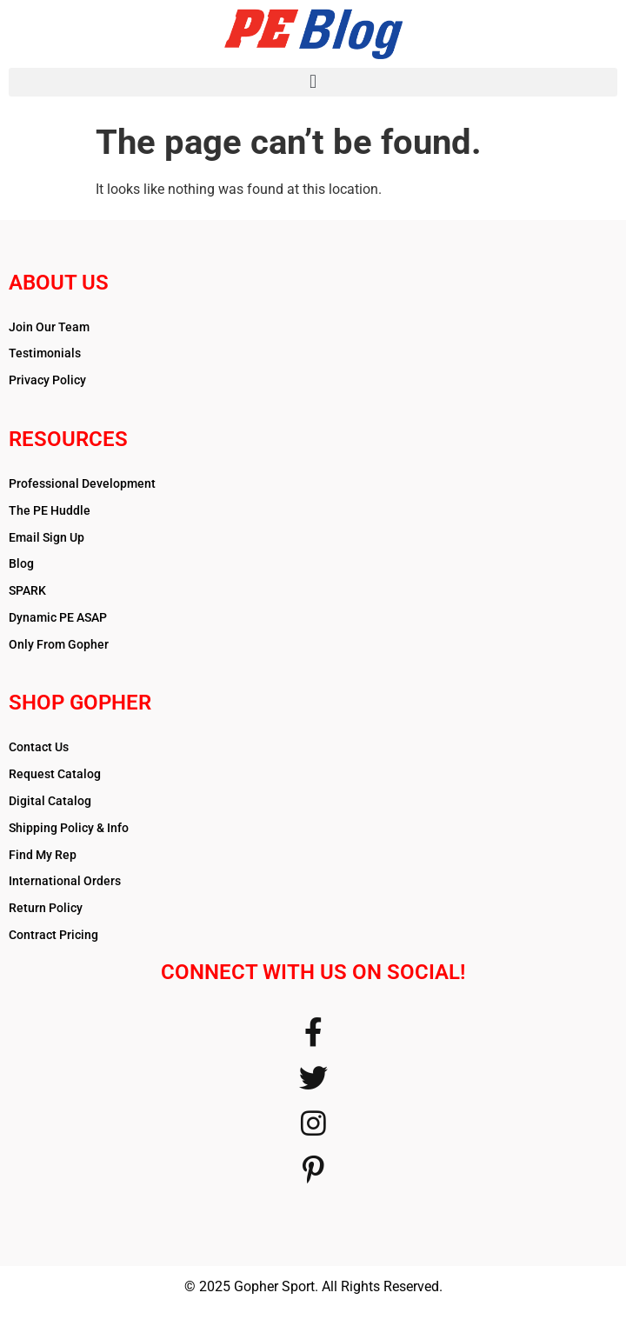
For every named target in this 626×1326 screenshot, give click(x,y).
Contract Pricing (53, 935)
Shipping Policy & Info (69, 828)
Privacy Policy (47, 380)
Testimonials (45, 353)
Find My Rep (43, 855)
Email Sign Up (46, 537)
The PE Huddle (49, 510)
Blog (21, 563)
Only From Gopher (59, 644)
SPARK (27, 590)
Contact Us (39, 747)
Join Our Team (49, 327)
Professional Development (82, 483)
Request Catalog (55, 774)
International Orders (65, 881)
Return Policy (46, 908)
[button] (313, 82)
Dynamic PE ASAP (58, 617)
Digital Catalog (50, 801)
